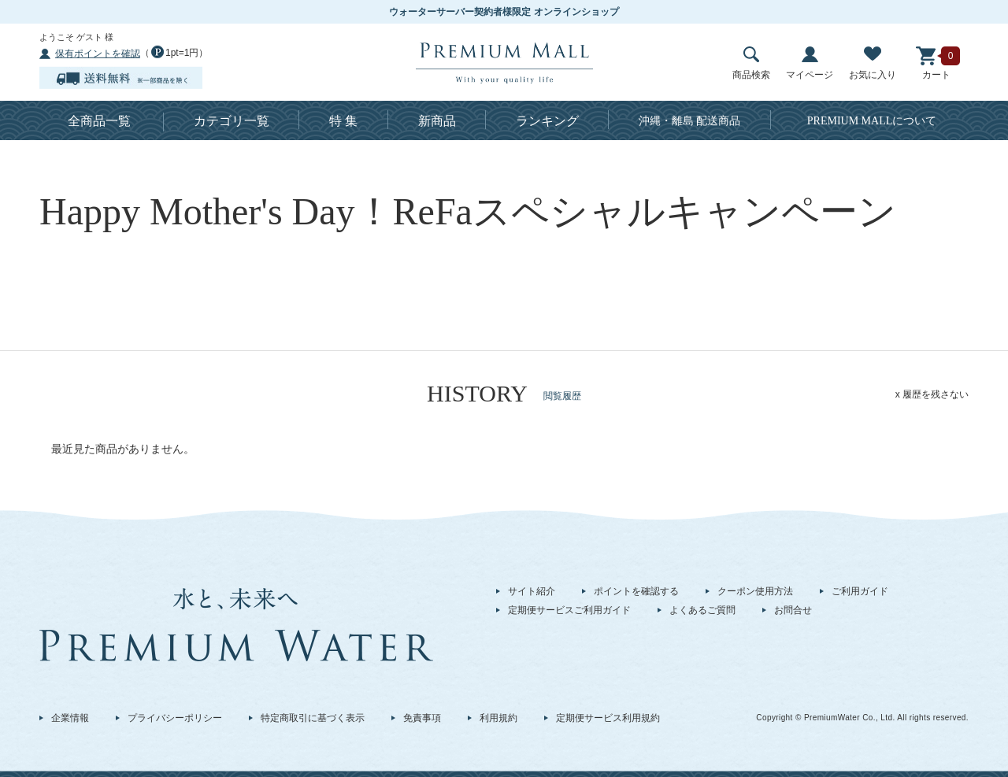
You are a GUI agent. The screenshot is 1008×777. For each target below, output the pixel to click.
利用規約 (498, 717)
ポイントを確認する (636, 591)
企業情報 (70, 717)
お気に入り (872, 63)
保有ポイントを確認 (97, 53)
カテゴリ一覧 (231, 121)
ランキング (547, 121)
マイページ (809, 63)
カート (936, 63)
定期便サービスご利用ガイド (569, 610)
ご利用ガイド (860, 591)
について (872, 121)
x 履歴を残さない (932, 394)
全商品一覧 (99, 121)
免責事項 (422, 717)
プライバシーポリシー (175, 717)
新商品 (437, 121)
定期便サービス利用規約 (608, 717)
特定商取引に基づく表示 (313, 717)
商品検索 (751, 63)
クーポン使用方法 (755, 591)
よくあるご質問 (702, 610)
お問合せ (793, 610)
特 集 (343, 121)
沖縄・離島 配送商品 (690, 121)
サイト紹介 (531, 591)
